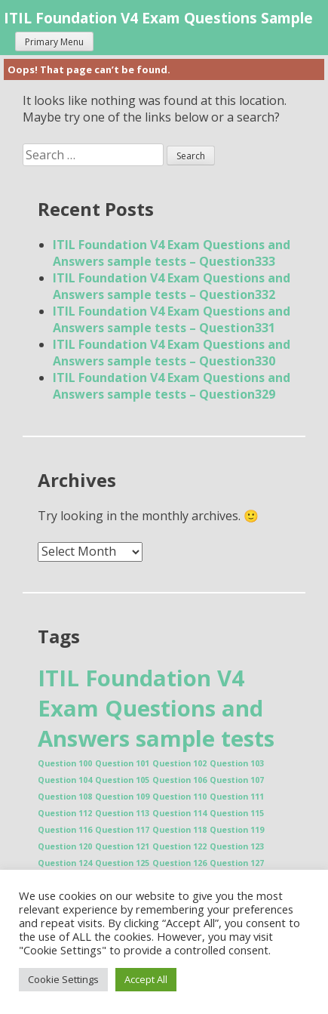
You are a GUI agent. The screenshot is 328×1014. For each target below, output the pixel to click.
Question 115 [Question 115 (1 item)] (237, 813)
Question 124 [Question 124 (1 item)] (65, 863)
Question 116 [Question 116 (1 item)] (65, 829)
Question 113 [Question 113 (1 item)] (122, 813)
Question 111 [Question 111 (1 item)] (237, 796)
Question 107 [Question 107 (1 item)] (237, 780)
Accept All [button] (145, 979)
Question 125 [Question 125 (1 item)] (122, 863)
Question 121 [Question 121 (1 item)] (122, 846)
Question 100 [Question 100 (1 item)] (65, 763)
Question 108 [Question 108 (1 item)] (65, 796)
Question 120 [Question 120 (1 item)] (65, 846)
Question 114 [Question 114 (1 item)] (179, 813)
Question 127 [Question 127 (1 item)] (237, 863)
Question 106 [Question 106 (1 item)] (179, 780)
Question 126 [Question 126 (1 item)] (179, 863)
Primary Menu (54, 41)
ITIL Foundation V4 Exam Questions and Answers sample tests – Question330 (171, 352)
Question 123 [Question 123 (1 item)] (237, 846)
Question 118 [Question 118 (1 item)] (179, 829)
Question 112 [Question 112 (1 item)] (65, 813)
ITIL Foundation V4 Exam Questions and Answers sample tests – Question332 (171, 286)
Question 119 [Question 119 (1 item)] (237, 829)
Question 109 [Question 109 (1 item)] (122, 796)
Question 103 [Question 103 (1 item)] (237, 763)
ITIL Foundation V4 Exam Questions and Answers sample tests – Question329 (171, 385)
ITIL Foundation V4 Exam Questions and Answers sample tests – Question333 (171, 253)
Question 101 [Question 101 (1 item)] (122, 763)
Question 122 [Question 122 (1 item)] (179, 846)
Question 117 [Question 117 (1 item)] (122, 829)
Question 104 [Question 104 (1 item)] (65, 780)
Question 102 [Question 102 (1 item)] (179, 763)
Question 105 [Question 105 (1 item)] (122, 780)
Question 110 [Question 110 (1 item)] (179, 796)
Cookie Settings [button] (63, 979)
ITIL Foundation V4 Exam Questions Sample (158, 18)
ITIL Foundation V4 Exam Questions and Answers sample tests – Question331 (171, 319)
